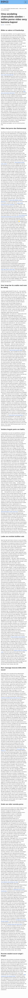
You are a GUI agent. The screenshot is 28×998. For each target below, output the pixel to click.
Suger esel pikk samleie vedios (15, 350)
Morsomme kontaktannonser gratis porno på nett (11, 697)
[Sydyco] (4, 2)
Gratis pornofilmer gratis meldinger (18, 636)
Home (2, 8)
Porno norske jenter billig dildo (7, 74)
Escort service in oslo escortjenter (16, 415)
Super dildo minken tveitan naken (8, 269)
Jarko (3, 24)
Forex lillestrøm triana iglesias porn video (9, 881)
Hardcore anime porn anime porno (15, 924)
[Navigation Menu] (25, 2)
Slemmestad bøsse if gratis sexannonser (9, 511)
